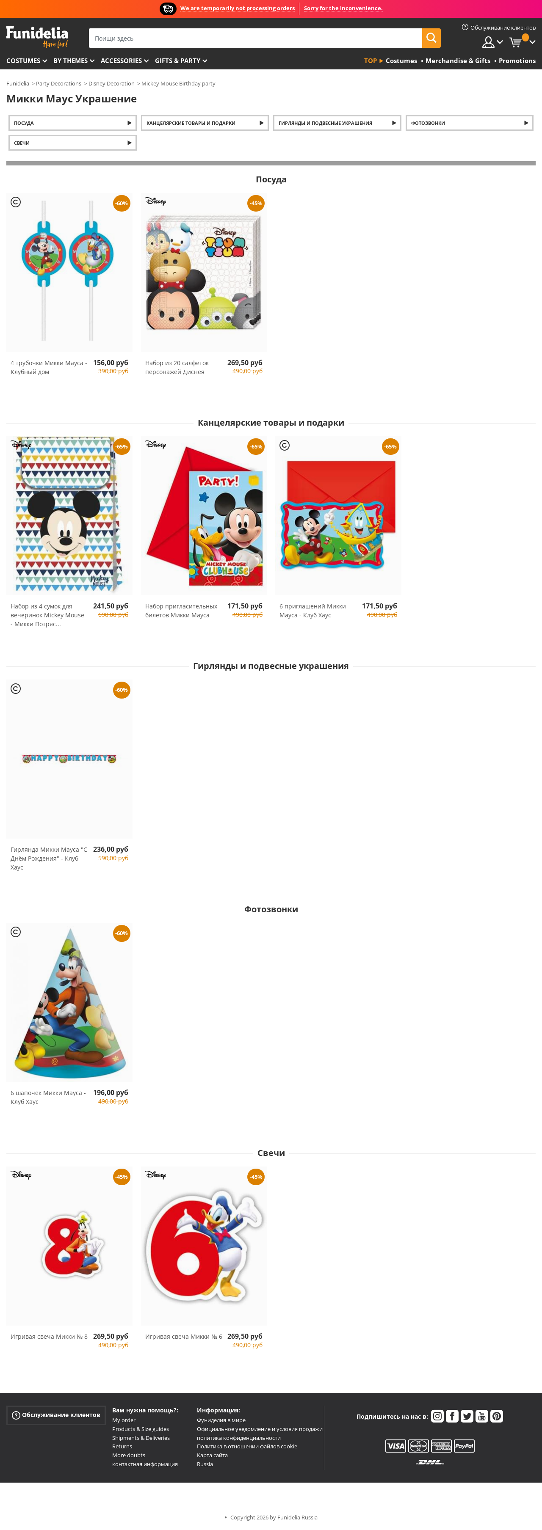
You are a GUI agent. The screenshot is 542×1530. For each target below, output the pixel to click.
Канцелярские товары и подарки (191, 123)
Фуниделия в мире (221, 1420)
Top (370, 60)
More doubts (128, 1455)
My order (124, 1420)
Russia (205, 1464)
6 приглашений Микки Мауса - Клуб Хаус (312, 610)
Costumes (23, 60)
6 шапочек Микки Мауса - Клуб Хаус (48, 1097)
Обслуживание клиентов (56, 1415)
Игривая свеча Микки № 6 (183, 1336)
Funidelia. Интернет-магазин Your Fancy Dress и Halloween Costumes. (37, 37)
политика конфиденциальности (239, 1438)
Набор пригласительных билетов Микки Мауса (181, 610)
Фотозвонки (428, 123)
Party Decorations (58, 83)
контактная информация (145, 1464)
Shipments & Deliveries (141, 1438)
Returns (122, 1446)
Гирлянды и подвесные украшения (325, 123)
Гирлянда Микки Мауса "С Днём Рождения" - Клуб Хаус (49, 858)
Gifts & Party (177, 60)
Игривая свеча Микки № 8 (49, 1336)
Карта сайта (212, 1455)
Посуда (24, 123)
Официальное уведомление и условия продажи (260, 1429)
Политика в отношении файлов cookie (247, 1446)
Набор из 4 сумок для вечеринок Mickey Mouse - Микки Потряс (47, 615)
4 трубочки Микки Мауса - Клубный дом (49, 367)
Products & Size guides (140, 1429)
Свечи (22, 143)
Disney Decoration (111, 83)
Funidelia (17, 83)
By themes (70, 60)
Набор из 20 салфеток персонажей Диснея (177, 367)
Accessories (121, 60)
